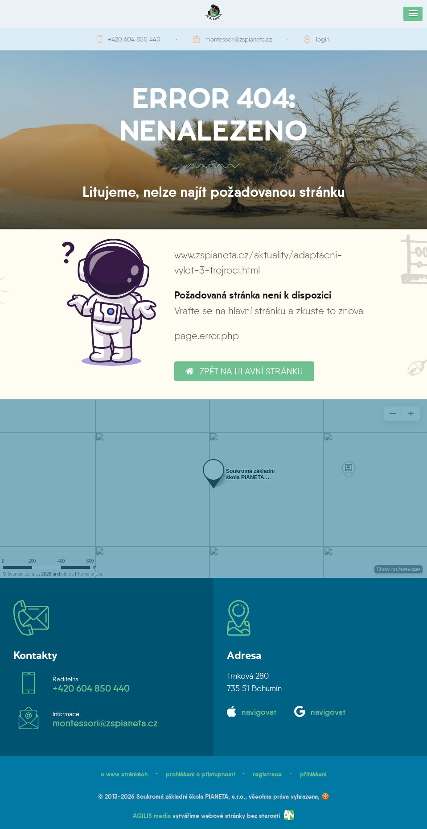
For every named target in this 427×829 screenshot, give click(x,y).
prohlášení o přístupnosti (200, 774)
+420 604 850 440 (134, 39)
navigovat (259, 712)
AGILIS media (152, 816)
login (322, 39)
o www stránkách (124, 774)
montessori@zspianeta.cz (238, 39)
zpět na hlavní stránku (244, 371)
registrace (267, 774)
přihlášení (313, 774)
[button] (413, 14)
